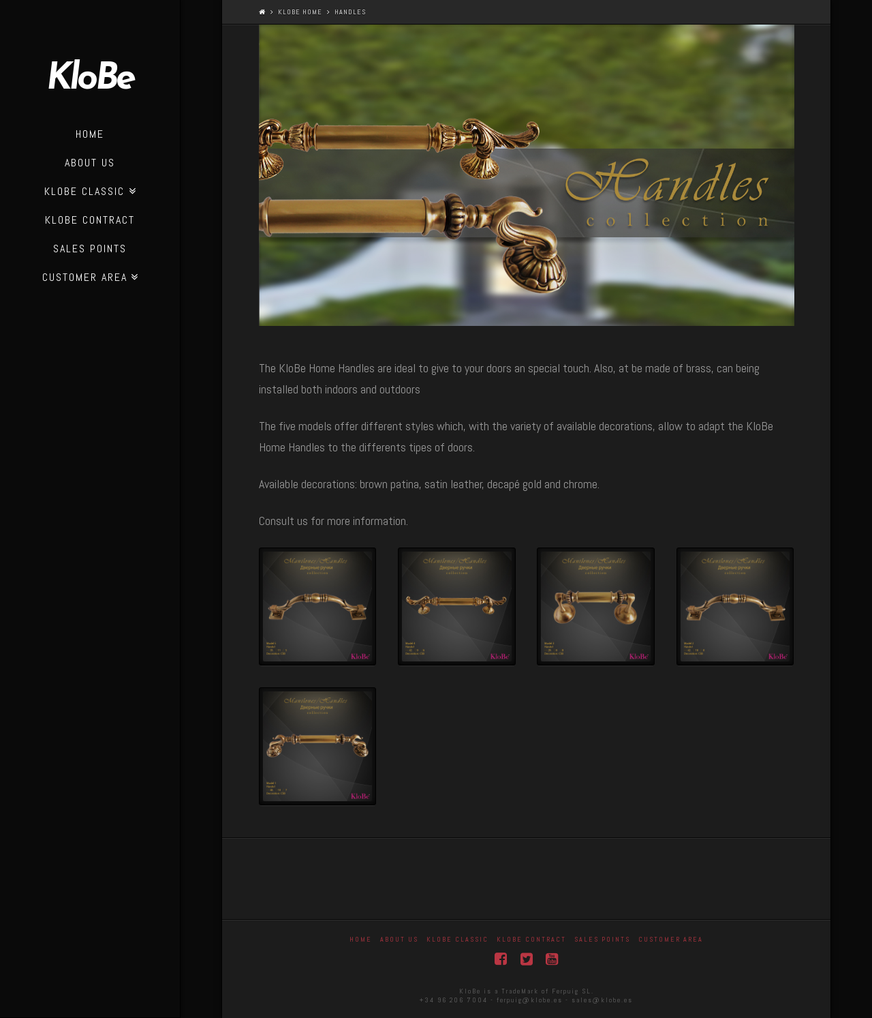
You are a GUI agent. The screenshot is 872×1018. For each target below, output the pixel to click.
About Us (399, 939)
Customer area (670, 939)
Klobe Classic (457, 939)
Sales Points (602, 939)
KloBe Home (300, 12)
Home (360, 939)
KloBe (90, 79)
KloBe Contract (531, 939)
